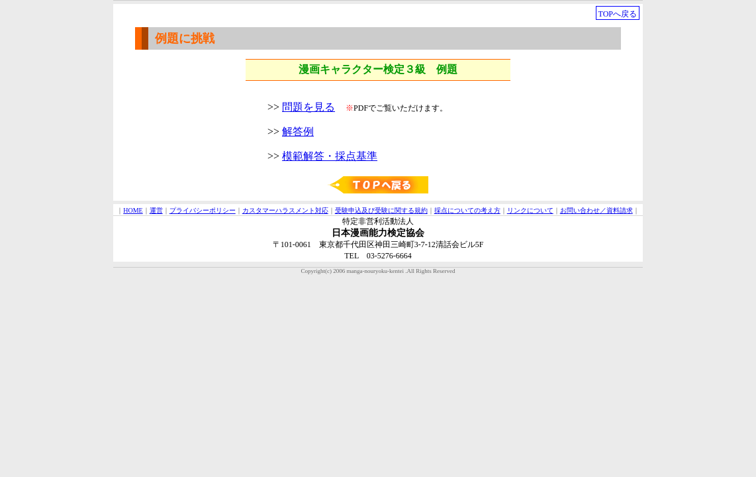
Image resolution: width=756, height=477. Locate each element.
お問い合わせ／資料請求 (596, 210)
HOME (132, 210)
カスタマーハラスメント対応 (285, 210)
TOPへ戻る (617, 14)
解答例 (298, 131)
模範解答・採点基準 (329, 156)
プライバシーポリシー (202, 210)
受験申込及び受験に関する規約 (381, 210)
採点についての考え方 (467, 210)
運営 (156, 210)
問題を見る (308, 107)
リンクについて (530, 210)
